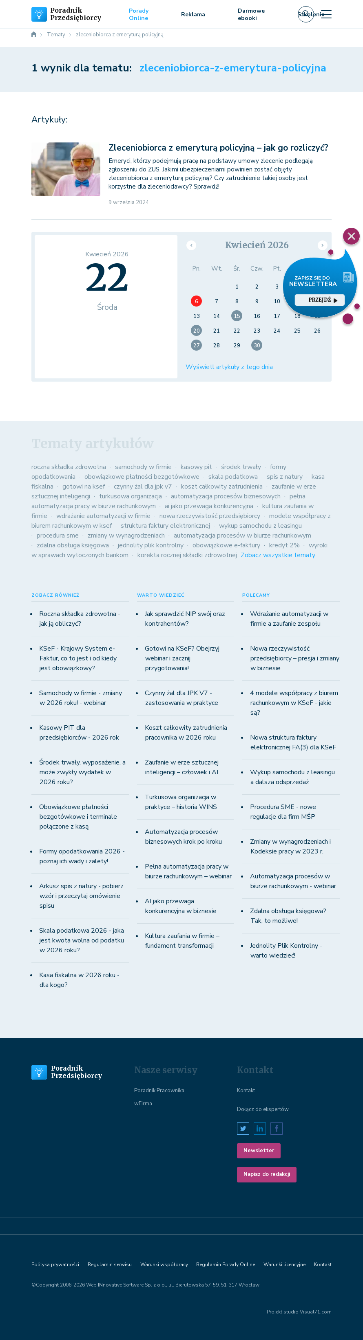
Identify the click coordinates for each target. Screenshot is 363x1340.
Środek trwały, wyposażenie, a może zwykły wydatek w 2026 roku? (82, 772)
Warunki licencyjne (284, 1264)
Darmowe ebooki (251, 14)
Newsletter (258, 1150)
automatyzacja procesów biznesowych (226, 496)
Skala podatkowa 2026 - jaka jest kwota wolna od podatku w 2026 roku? (81, 940)
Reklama (193, 14)
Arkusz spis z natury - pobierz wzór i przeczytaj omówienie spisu (81, 896)
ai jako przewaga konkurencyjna (209, 506)
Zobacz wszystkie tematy (278, 555)
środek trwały (241, 466)
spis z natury (285, 476)
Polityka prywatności (55, 1264)
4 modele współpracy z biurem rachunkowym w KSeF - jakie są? (294, 703)
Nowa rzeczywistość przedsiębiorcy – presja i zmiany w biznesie (294, 658)
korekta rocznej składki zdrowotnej (187, 555)
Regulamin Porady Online (225, 1264)
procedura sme (58, 535)
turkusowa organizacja (130, 496)
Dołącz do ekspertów (263, 1109)
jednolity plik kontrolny (151, 545)
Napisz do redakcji (266, 1174)
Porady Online (138, 14)
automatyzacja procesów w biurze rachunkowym (242, 535)
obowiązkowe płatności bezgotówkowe (141, 476)
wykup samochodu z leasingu (260, 525)
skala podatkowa (233, 476)
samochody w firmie (143, 466)
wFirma (143, 1103)
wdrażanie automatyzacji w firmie (103, 515)
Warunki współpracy (164, 1264)
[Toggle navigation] (326, 14)
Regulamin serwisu (110, 1264)
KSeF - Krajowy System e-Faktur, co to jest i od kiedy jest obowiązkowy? (78, 658)
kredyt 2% (284, 545)
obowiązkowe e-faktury (226, 545)
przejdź (323, 299)
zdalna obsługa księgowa (73, 545)
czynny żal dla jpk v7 (143, 486)
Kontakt (246, 1090)
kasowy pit (196, 466)
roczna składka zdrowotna (68, 466)
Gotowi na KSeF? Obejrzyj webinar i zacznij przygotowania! (182, 658)
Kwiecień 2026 (257, 245)
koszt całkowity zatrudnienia (222, 486)
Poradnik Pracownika (159, 1090)
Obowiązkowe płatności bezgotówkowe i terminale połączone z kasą (78, 816)
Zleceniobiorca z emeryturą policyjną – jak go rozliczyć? (218, 147)
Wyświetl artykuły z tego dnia (229, 366)
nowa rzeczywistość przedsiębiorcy (209, 515)
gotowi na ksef (83, 486)
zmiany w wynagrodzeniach (126, 535)
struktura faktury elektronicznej (165, 525)
